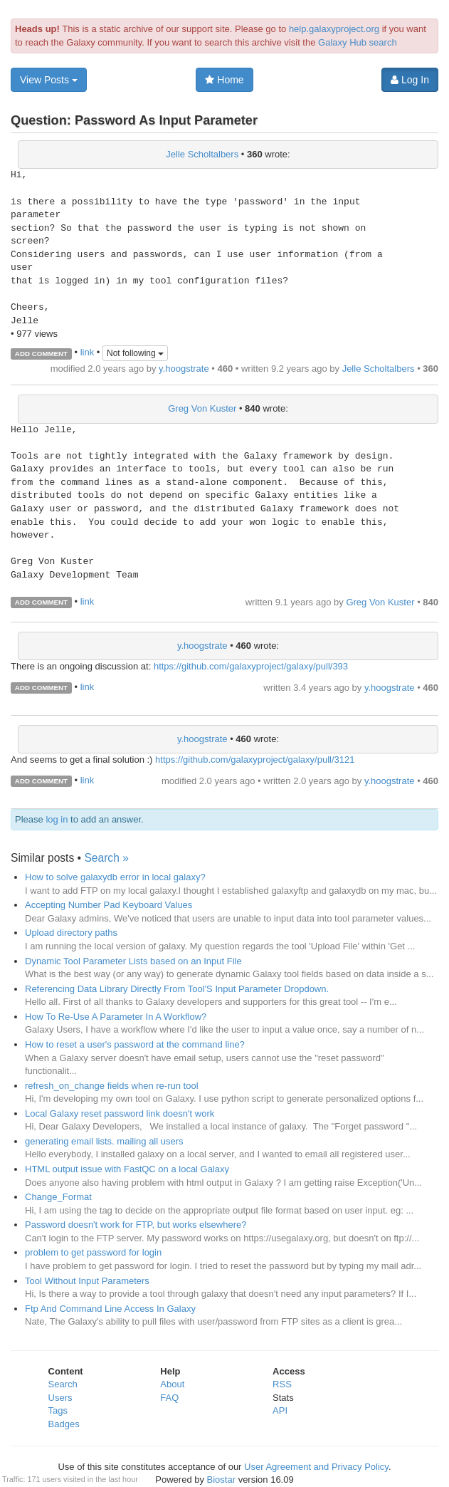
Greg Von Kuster (202, 408)
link (87, 353)
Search (63, 1384)
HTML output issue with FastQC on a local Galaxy (127, 1169)
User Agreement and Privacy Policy (316, 1466)
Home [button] (224, 79)
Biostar (221, 1479)
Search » (106, 858)
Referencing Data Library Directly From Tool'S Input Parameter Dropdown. (177, 988)
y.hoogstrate (184, 368)
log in (57, 819)
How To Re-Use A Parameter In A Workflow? (115, 1016)
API (280, 1410)
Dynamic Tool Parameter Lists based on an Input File (133, 961)
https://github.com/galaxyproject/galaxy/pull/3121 (254, 759)
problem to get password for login (93, 1252)
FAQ (169, 1397)
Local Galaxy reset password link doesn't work (119, 1113)
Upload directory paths (71, 932)
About (172, 1384)
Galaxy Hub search (357, 42)
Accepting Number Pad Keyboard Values (108, 904)
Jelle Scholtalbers (202, 154)
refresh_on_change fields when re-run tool (112, 1085)
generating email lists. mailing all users (104, 1141)
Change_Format (58, 1196)
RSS (282, 1384)
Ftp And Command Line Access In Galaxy (110, 1308)
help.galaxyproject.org (334, 29)
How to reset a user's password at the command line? (135, 1044)
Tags (58, 1410)
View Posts (49, 79)
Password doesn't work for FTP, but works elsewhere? (136, 1224)
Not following (135, 353)
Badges (64, 1424)
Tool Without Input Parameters (87, 1280)
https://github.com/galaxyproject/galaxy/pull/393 (251, 666)
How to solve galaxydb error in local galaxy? (115, 877)
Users (60, 1397)
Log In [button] (410, 79)
